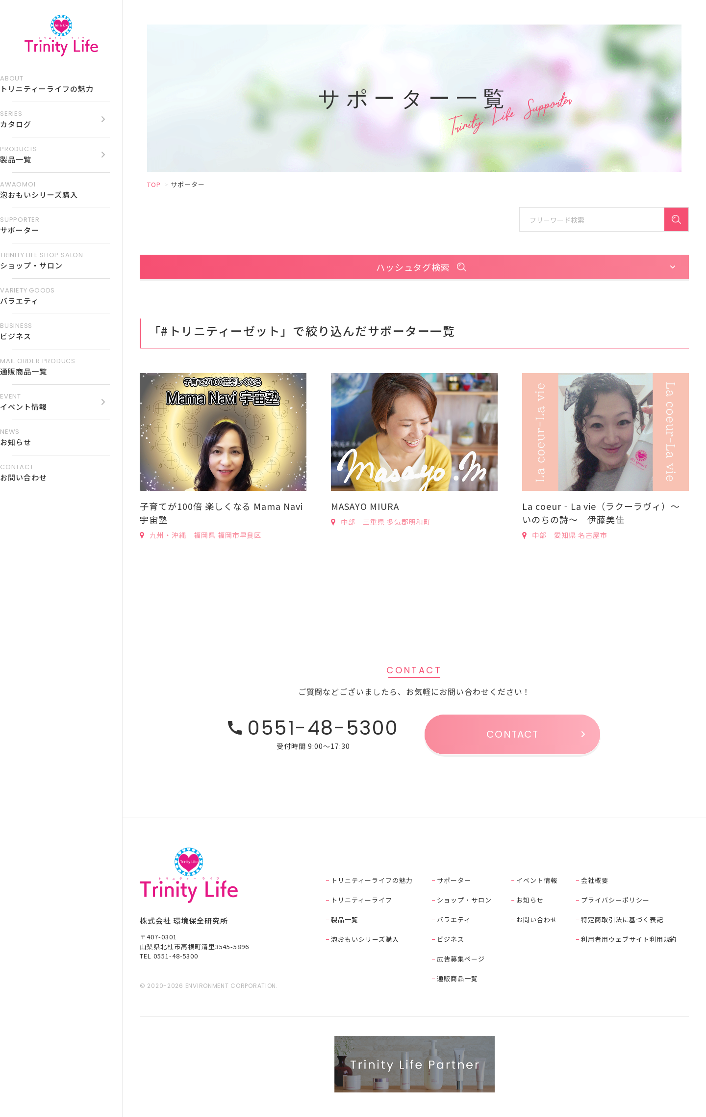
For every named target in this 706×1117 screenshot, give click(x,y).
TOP (154, 184)
